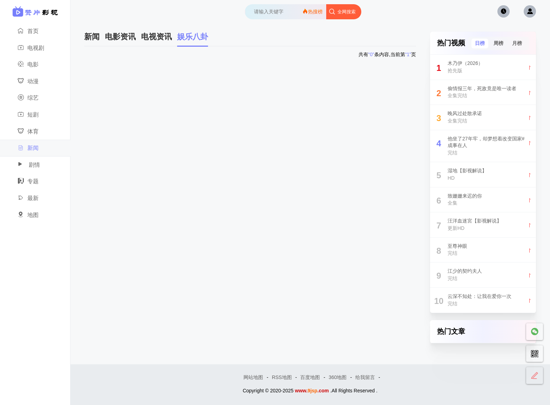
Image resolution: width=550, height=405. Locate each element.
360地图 (338, 377)
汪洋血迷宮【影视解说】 (483, 225)
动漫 (33, 81)
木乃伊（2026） (483, 68)
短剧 (33, 115)
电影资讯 (120, 36)
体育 (33, 131)
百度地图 (310, 377)
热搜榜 (312, 11)
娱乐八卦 (192, 36)
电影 (33, 64)
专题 (33, 181)
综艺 (33, 98)
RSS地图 (282, 377)
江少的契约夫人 (483, 276)
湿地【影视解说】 (483, 175)
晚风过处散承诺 (483, 118)
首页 (33, 31)
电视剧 (33, 48)
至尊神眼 (483, 251)
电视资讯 (156, 36)
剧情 (33, 165)
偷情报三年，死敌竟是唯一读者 (483, 93)
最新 (33, 198)
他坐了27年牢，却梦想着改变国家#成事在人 (483, 146)
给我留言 (365, 377)
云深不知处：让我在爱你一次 (483, 301)
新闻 (33, 148)
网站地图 (253, 377)
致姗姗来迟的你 (483, 200)
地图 (33, 215)
